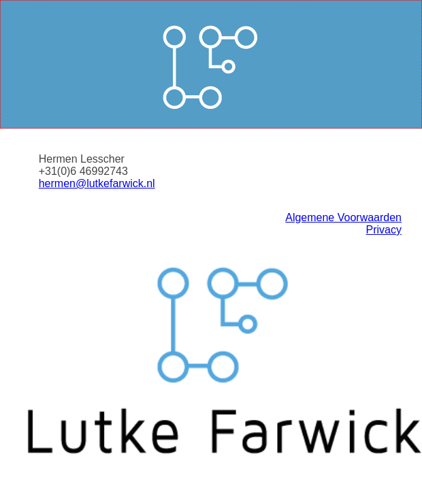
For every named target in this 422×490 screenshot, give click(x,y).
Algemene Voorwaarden (343, 217)
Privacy (384, 229)
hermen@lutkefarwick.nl (97, 183)
